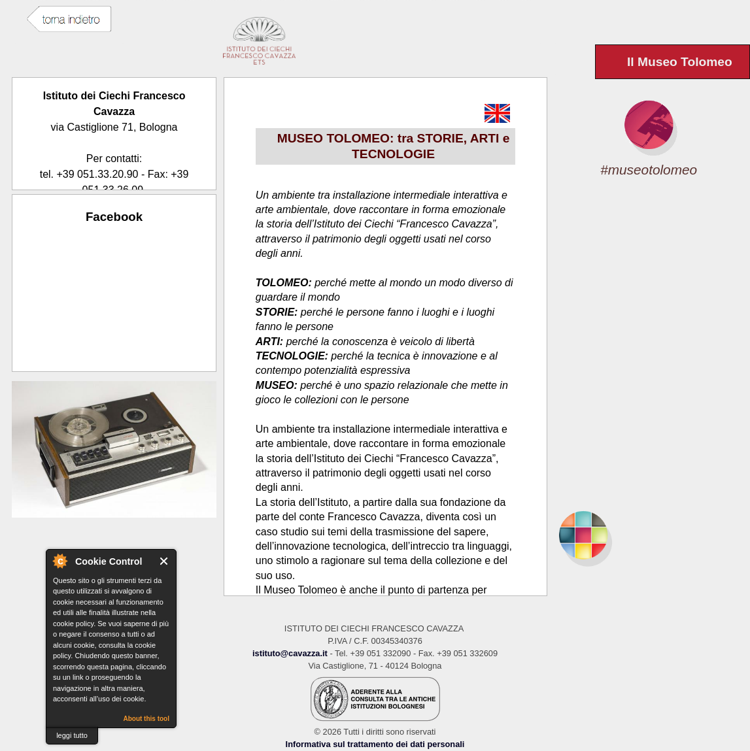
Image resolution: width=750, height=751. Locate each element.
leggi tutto (72, 735)
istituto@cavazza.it (290, 653)
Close (164, 561)
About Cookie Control (59, 561)
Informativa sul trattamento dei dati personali (375, 744)
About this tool (146, 718)
